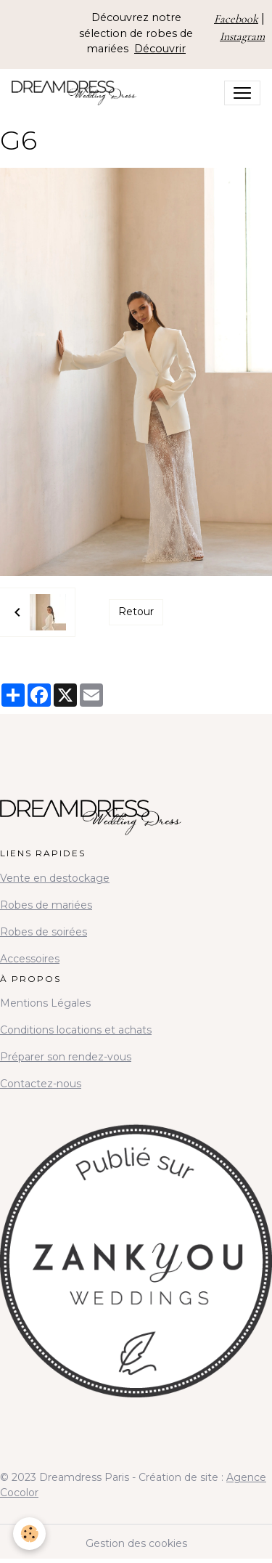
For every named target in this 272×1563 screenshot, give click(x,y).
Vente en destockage (55, 878)
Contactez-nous (40, 1083)
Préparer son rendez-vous (65, 1056)
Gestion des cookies (136, 1543)
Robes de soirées (43, 931)
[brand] (77, 93)
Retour (136, 611)
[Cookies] (29, 1533)
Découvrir (160, 48)
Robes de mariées (46, 905)
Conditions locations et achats (76, 1029)
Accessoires (29, 958)
